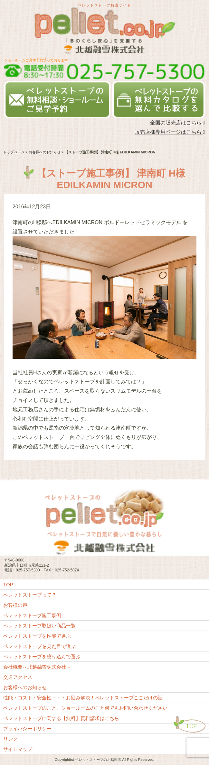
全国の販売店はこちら (177, 122)
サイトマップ (17, 749)
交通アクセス (17, 677)
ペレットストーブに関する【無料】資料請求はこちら (61, 718)
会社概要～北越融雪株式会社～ (37, 666)
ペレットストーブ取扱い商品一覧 (39, 625)
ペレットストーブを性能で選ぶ (37, 636)
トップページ (13, 152)
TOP (8, 584)
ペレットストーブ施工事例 (32, 615)
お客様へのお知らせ (45, 152)
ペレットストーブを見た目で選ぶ (39, 646)
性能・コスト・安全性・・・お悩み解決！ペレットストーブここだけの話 (83, 697)
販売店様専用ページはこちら (170, 132)
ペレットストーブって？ (29, 594)
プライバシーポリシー (27, 728)
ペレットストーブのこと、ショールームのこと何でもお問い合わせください (85, 708)
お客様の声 (15, 605)
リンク (10, 739)
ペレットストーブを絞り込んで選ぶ (42, 656)
